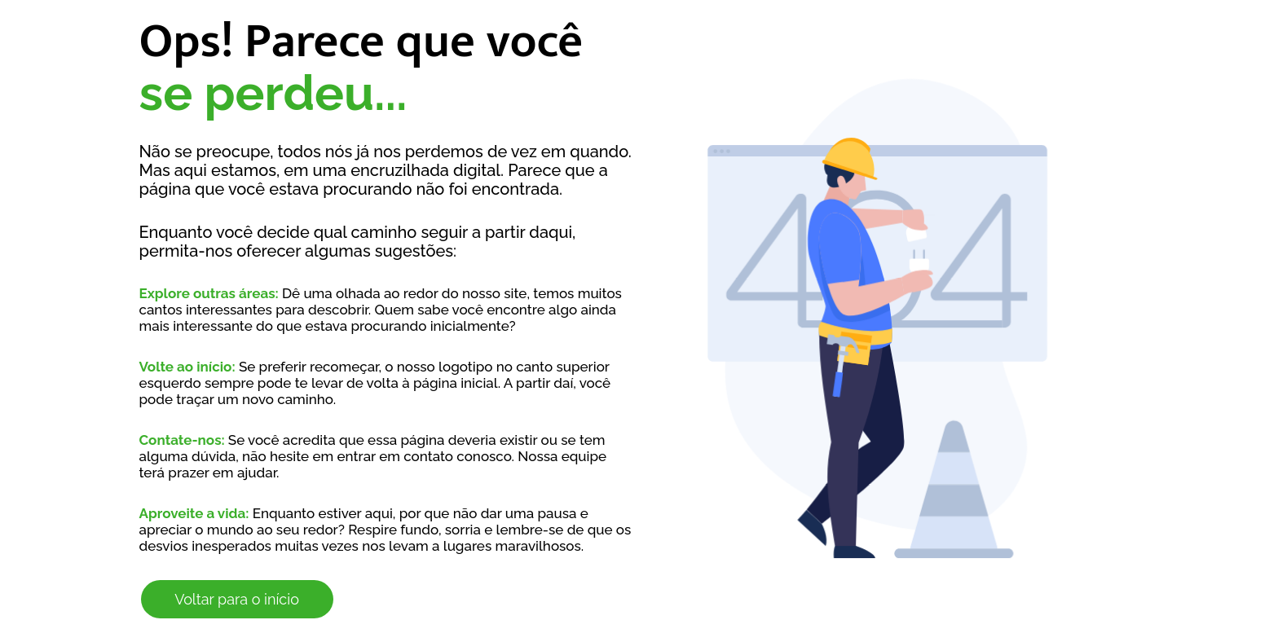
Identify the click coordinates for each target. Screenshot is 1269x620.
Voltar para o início (236, 599)
